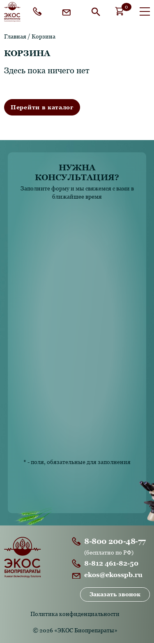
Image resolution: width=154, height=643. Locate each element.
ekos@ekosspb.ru (68, 11)
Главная (15, 36)
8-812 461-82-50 (111, 563)
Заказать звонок (115, 594)
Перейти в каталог (42, 107)
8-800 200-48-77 (39, 11)
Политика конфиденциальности (75, 614)
